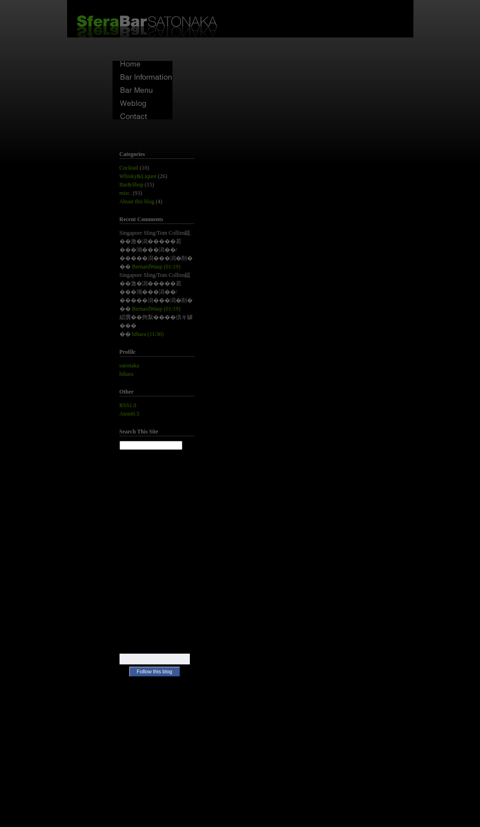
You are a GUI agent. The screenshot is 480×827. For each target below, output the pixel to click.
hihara (127, 374)
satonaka (129, 365)
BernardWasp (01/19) (156, 266)
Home (142, 64)
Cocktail (129, 167)
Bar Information (142, 77)
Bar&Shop (131, 184)
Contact (142, 116)
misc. (126, 193)
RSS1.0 (128, 405)
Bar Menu (142, 90)
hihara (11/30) (148, 334)
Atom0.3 (129, 413)
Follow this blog (154, 671)
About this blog (137, 201)
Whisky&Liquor (138, 176)
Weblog (142, 103)
